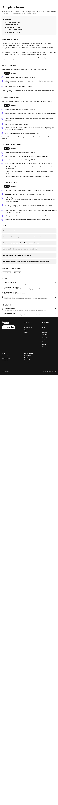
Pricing (43, 783)
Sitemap (26, 788)
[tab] (7, 73)
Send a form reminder (11, 24)
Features (44, 786)
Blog (25, 786)
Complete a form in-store (12, 27)
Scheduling (44, 788)
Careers (26, 781)
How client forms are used (12, 22)
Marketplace (45, 798)
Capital (43, 796)
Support (44, 800)
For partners (45, 781)
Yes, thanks (7, 729)
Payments (44, 793)
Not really (17, 729)
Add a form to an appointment (14, 29)
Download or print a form (12, 32)
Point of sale (45, 791)
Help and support (28, 783)
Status (43, 803)
